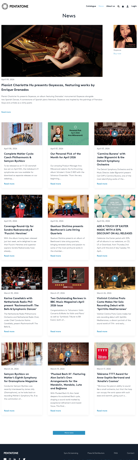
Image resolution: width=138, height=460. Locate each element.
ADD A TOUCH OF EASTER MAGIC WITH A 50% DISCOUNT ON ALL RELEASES (114, 230)
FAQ (116, 453)
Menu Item (118, 6)
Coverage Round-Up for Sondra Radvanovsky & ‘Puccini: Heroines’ (19, 230)
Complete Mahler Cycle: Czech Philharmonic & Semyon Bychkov (19, 157)
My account (128, 6)
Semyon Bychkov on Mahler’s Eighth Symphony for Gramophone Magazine (20, 378)
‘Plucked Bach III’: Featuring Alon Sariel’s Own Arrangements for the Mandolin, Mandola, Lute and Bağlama (67, 381)
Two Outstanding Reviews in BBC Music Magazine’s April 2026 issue (68, 302)
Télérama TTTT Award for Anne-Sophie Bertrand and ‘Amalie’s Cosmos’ (113, 378)
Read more (6, 112)
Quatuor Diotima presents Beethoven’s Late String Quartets (66, 230)
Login (134, 6)
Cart (123, 6)
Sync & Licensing (71, 453)
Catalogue (91, 6)
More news (69, 433)
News (101, 6)
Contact (130, 453)
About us (110, 6)
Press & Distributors (96, 453)
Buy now (117, 54)
